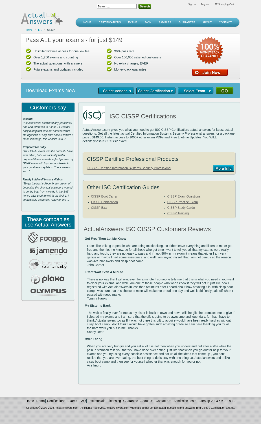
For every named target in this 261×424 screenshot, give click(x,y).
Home (29, 30)
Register (205, 4)
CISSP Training (178, 213)
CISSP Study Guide (181, 207)
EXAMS (132, 22)
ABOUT (207, 22)
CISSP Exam (100, 207)
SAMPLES (164, 22)
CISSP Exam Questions (184, 196)
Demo (40, 401)
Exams (72, 401)
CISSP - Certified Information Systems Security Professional (129, 168)
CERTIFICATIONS (110, 22)
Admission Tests (184, 401)
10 (233, 401)
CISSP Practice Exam (182, 202)
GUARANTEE (186, 22)
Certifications (56, 401)
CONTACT (225, 22)
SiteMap (204, 401)
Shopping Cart (224, 4)
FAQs (148, 22)
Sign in (192, 4)
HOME (87, 22)
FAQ (82, 401)
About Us (147, 401)
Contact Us (163, 401)
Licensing (114, 401)
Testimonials (96, 401)
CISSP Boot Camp (104, 196)
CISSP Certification (104, 202)
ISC (40, 30)
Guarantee (130, 401)
